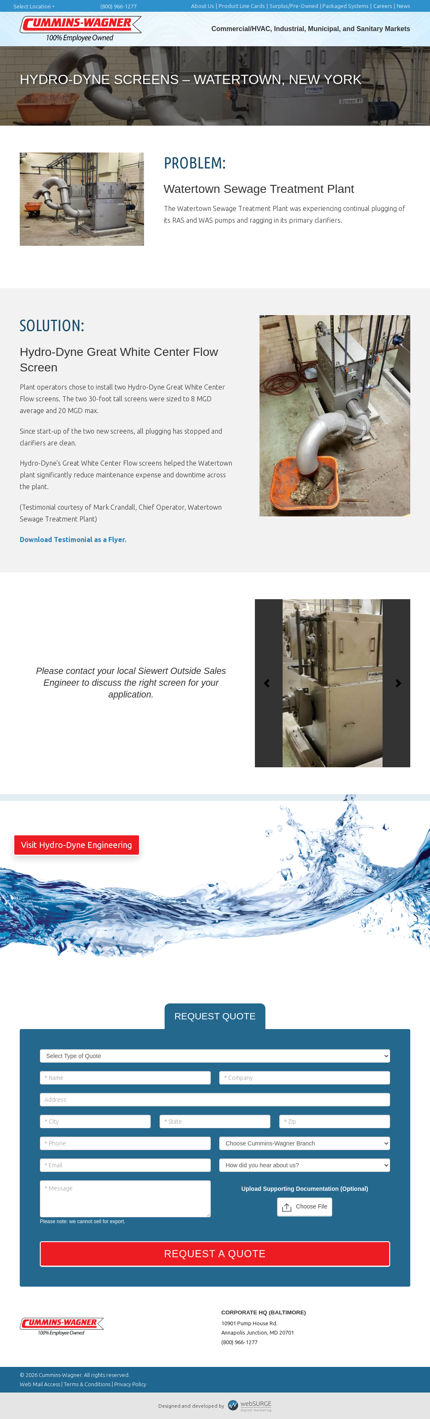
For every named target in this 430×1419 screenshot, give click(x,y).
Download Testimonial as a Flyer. (73, 539)
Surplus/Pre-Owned (294, 6)
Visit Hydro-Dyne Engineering (76, 845)
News (403, 6)
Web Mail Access (40, 1384)
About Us (202, 6)
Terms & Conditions (87, 1384)
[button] (266, 683)
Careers (382, 6)
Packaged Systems (345, 6)
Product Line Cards (242, 6)
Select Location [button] (32, 6)
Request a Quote (215, 1253)
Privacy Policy (130, 1384)
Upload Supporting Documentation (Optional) (304, 1188)
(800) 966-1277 (118, 6)
